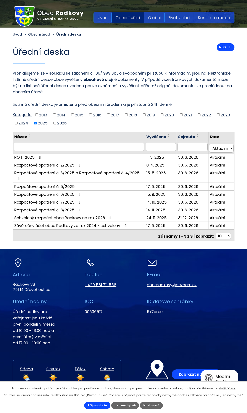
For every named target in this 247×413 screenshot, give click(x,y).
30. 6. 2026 (192, 155)
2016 (97, 115)
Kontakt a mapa (214, 17)
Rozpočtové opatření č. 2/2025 (48, 163)
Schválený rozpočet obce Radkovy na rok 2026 (63, 210)
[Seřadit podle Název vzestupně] (29, 134)
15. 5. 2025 (161, 171)
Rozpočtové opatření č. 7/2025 (48, 194)
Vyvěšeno (162, 136)
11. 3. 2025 (161, 155)
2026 (62, 123)
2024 (23, 123)
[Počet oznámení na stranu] (223, 227)
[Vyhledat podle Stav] (222, 147)
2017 (115, 115)
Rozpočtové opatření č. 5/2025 (44, 179)
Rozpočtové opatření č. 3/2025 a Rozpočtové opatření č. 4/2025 (81, 171)
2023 (225, 115)
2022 (206, 115)
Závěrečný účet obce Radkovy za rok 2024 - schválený (71, 218)
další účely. (227, 387)
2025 (43, 123)
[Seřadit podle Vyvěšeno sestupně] (174, 136)
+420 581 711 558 (100, 276)
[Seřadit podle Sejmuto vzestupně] (201, 134)
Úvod (103, 17)
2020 (169, 115)
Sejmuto (190, 136)
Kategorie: (22, 114)
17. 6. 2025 (161, 179)
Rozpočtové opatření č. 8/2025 (48, 202)
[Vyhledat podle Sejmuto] (195, 147)
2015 (79, 115)
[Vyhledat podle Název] (82, 147)
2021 (188, 115)
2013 (43, 115)
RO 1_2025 (28, 155)
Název (20, 136)
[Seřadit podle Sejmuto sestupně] (201, 136)
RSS (225, 48)
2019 (151, 115)
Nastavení (155, 405)
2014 (61, 115)
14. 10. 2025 (162, 194)
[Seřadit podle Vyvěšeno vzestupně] (174, 134)
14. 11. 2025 (161, 202)
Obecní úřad (128, 17)
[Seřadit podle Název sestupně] (29, 136)
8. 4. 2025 (161, 163)
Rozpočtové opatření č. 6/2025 (48, 186)
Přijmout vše (93, 405)
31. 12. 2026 (192, 210)
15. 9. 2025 (161, 186)
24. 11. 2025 (162, 210)
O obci (154, 17)
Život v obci (179, 17)
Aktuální (219, 155)
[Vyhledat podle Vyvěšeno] (165, 147)
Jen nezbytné (125, 405)
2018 (133, 115)
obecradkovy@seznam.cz (172, 276)
